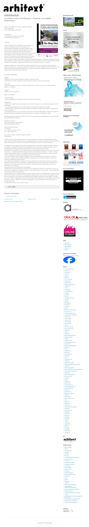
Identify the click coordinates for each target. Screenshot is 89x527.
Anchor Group (67, 279)
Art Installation (67, 291)
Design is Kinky (67, 469)
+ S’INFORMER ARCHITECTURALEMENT (70, 487)
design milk (66, 481)
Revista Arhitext (66, 255)
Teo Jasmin (67, 460)
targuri (65, 415)
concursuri (66, 318)
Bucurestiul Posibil (68, 459)
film (65, 349)
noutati (65, 378)
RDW (65, 395)
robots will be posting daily (70, 484)
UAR (65, 420)
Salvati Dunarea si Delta (69, 406)
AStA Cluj (66, 452)
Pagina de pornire (32, 199)
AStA (65, 299)
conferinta (66, 320)
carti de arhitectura (68, 313)
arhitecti (66, 281)
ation (65, 301)
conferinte (66, 321)
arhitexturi (66, 286)
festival (66, 347)
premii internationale (68, 386)
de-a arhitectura (67, 326)
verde (65, 427)
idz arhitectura (67, 359)
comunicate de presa (69, 315)
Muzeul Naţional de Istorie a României (72, 369)
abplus (65, 270)
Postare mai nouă (9, 199)
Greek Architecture (68, 491)
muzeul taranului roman (69, 371)
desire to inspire (68, 467)
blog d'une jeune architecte (70, 500)
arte (65, 294)
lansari (65, 366)
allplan (65, 277)
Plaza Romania (67, 384)
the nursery (66, 471)
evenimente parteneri (69, 342)
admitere (66, 272)
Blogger (50, 523)
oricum (65, 478)
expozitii (66, 343)
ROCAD (66, 401)
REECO (66, 396)
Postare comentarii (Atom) (16, 201)
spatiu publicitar (67, 246)
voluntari (66, 432)
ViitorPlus (66, 430)
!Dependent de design (69, 462)
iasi (65, 357)
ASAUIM (66, 454)
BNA (65, 308)
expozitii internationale (69, 345)
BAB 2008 (66, 303)
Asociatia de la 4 (68, 450)
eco (65, 332)
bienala (66, 306)
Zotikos (66, 449)
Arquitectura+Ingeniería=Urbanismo (72, 492)
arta (65, 293)
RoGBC (66, 403)
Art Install (66, 289)
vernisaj (66, 429)
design (65, 330)
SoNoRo (66, 412)
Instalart (66, 361)
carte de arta (67, 311)
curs (65, 325)
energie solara (67, 337)
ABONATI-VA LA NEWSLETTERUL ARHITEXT (73, 102)
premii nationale (68, 388)
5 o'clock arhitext (68, 269)
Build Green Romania (69, 309)
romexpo (66, 405)
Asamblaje (66, 243)
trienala (66, 418)
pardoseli (66, 381)
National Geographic (69, 374)
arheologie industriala (69, 464)
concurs (66, 316)
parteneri (66, 383)
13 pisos (66, 494)
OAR (65, 379)
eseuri (65, 338)
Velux (65, 425)
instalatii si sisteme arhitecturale (71, 364)
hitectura (66, 355)
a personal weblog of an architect (71, 489)
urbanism (66, 424)
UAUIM (66, 422)
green (65, 352)
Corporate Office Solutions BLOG (71, 457)
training (66, 417)
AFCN (65, 274)
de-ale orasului (67, 328)
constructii (66, 323)
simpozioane (67, 410)
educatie (66, 333)
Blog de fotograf (68, 447)
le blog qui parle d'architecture (71, 502)
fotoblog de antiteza (68, 472)
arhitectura (66, 282)
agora (65, 275)
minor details (67, 466)
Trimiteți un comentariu (11, 196)
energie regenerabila (69, 335)
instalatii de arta (67, 362)
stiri (65, 413)
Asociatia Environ (68, 298)
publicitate (66, 391)
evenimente (67, 340)
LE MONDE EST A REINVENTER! (72, 499)
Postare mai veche (55, 199)
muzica (66, 372)
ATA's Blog (66, 476)
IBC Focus (66, 455)
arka (65, 287)
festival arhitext (67, 244)
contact (66, 249)
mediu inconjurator (68, 367)
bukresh (66, 479)
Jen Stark (66, 483)
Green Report (67, 354)
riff (65, 400)
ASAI (65, 296)
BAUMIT (66, 304)
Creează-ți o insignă (74, 255)
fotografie (66, 350)
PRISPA (66, 389)
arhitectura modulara (69, 284)
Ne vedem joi (67, 376)
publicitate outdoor (68, 393)
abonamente (67, 248)
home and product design (70, 474)
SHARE (66, 408)
